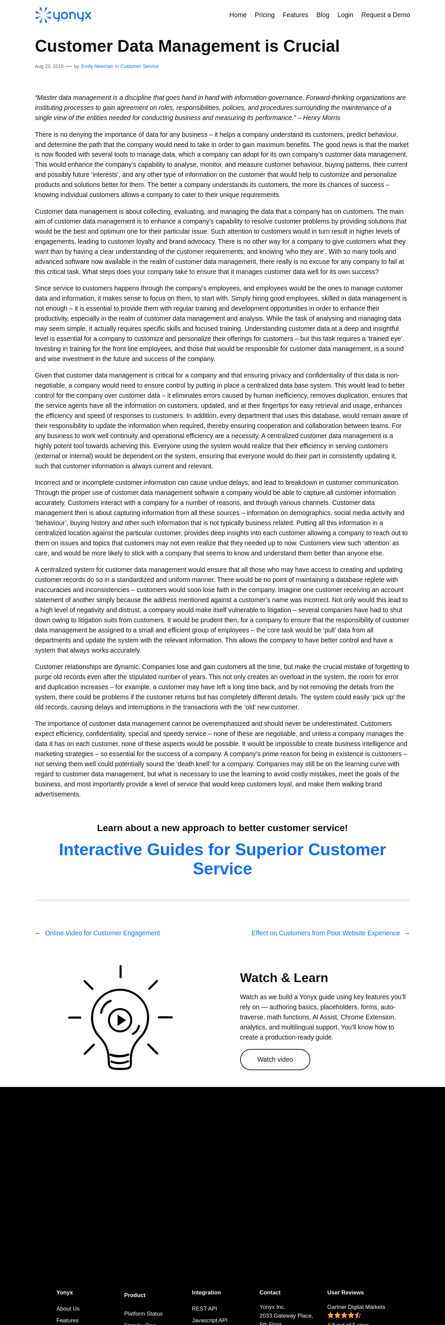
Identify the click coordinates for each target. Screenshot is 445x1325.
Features (67, 1320)
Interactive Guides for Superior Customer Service (222, 859)
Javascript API (209, 1320)
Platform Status (143, 1314)
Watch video (275, 1059)
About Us (68, 1308)
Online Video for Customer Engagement (102, 933)
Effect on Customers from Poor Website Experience (326, 933)
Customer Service (140, 66)
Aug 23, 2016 (49, 66)
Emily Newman (97, 66)
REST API (204, 1308)
